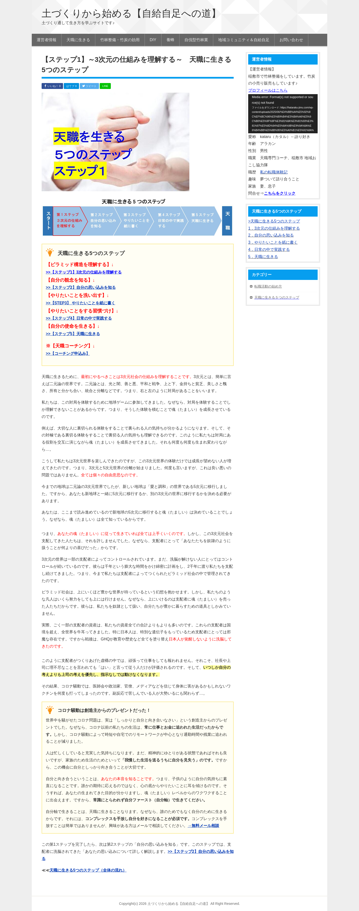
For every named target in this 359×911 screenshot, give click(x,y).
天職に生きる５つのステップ (276, 297)
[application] (283, 113)
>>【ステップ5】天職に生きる (73, 334)
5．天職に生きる (263, 257)
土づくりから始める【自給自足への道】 (131, 13)
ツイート (89, 86)
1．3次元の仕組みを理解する (274, 228)
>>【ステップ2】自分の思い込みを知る (81, 287)
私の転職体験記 (274, 172)
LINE (105, 86)
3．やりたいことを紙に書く (273, 242)
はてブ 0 (71, 86)
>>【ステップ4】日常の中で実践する (79, 318)
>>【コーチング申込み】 (68, 353)
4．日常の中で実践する (269, 249)
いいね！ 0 (52, 86)
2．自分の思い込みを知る (271, 235)
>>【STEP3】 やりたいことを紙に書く (80, 303)
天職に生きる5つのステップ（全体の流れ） (88, 870)
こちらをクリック (279, 193)
